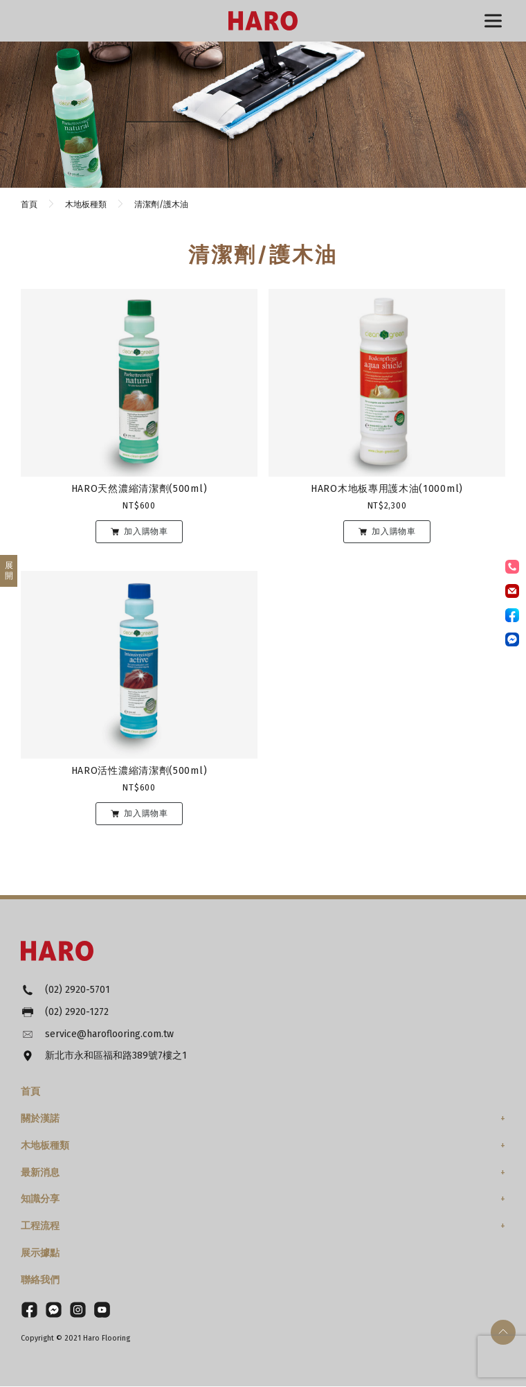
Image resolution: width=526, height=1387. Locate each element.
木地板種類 (45, 1146)
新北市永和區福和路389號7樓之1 (116, 1057)
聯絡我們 (40, 1281)
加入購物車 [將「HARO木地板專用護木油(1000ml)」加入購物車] (394, 531)
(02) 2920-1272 (77, 1012)
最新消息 (40, 1173)
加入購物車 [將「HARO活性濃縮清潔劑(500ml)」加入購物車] (146, 813)
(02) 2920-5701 (77, 990)
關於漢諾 (40, 1119)
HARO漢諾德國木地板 (263, 20)
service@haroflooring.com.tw (109, 1035)
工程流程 (40, 1227)
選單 (493, 21)
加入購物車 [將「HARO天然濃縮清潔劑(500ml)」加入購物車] (146, 531)
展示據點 (40, 1254)
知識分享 (40, 1199)
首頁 (30, 1092)
